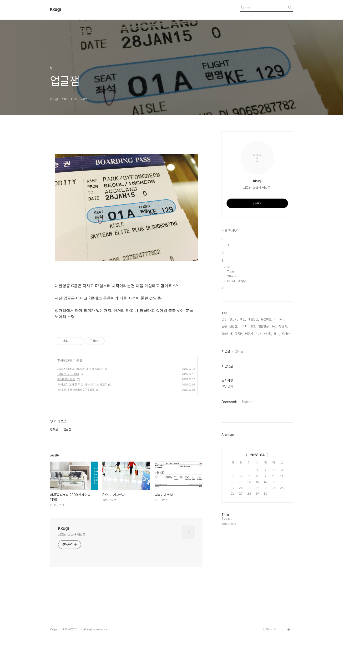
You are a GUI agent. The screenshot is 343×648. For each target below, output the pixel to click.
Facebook (229, 402)
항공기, (233, 319)
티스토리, (279, 319)
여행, (243, 319)
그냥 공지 (227, 386)
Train (230, 271)
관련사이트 (269, 629)
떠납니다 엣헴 (66, 379)
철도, (277, 334)
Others (232, 276)
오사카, (286, 334)
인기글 (239, 351)
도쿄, (253, 326)
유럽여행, (266, 319)
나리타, (244, 326)
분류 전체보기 (231, 231)
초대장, (267, 334)
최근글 (226, 351)
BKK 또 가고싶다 (68, 374)
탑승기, (283, 326)
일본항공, (263, 326)
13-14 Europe (236, 281)
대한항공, (253, 319)
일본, (224, 326)
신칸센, (233, 326)
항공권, (239, 334)
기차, (259, 334)
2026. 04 (257, 455)
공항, (224, 319)
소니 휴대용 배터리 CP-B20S (76, 389)
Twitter (247, 402)
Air (229, 266)
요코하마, (227, 334)
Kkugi (55, 9)
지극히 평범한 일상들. (72, 535)
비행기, (249, 334)
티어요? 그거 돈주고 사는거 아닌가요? (82, 384)
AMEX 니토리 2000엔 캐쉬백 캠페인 (80, 368)
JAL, (274, 326)
